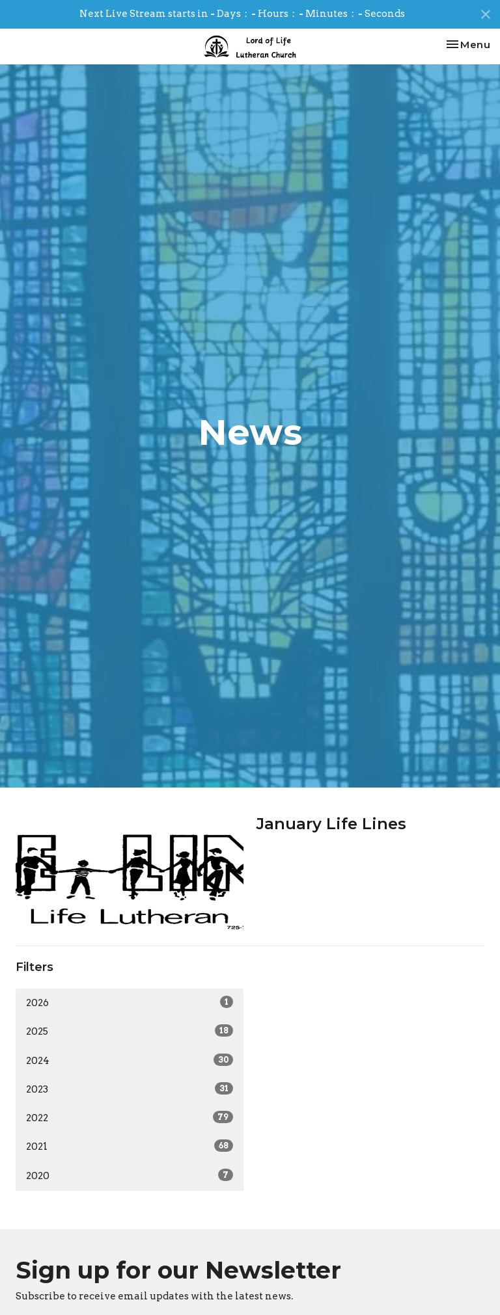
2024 (129, 1060)
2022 (129, 1117)
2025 (129, 1030)
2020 (129, 1175)
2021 (129, 1145)
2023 (129, 1088)
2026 (129, 1002)
